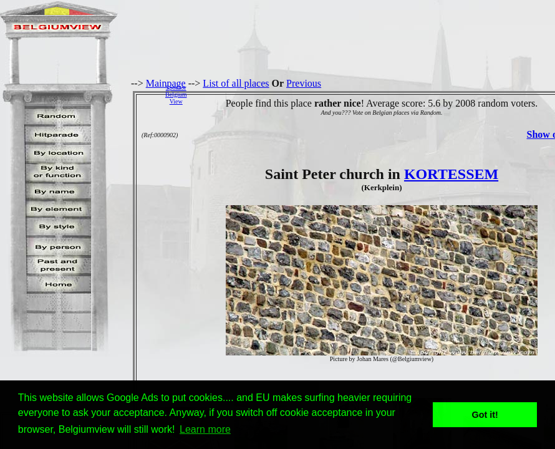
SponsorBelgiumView (175, 94)
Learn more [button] (205, 429)
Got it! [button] (485, 415)
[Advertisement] (374, 94)
